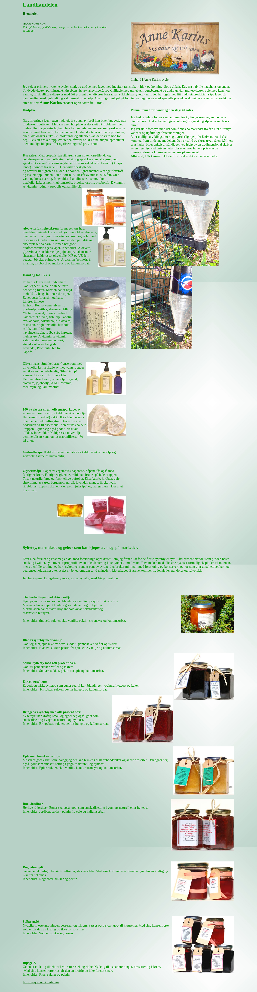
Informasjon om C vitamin (41, 982)
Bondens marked (34, 24)
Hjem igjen (30, 13)
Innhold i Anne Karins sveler (150, 79)
